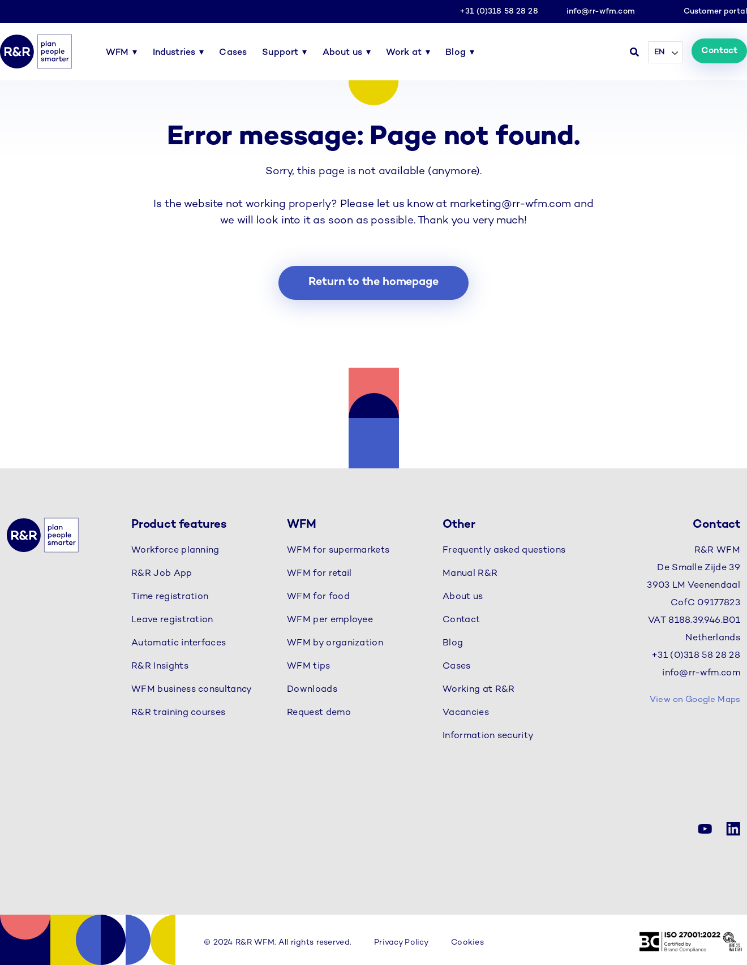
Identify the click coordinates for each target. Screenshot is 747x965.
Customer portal (715, 11)
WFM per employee (330, 620)
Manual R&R (470, 574)
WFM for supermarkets (338, 550)
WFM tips (308, 666)
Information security (488, 736)
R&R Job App (161, 574)
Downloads (312, 690)
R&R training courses (178, 713)
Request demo (319, 713)
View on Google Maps (695, 699)
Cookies (467, 942)
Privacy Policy (401, 942)
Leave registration (172, 620)
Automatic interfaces (178, 643)
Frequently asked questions (504, 550)
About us (342, 53)
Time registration (169, 597)
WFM (117, 53)
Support (280, 53)
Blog (455, 53)
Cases (233, 53)
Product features (179, 525)
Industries (174, 53)
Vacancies (466, 713)
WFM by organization (335, 643)
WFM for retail (319, 574)
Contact (719, 51)
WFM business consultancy (191, 690)
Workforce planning (175, 550)
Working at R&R (478, 690)
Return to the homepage (373, 282)
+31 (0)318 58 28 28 (499, 11)
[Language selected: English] (665, 52)
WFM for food (318, 597)
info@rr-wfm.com (600, 11)
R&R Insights (159, 666)
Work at (404, 53)
